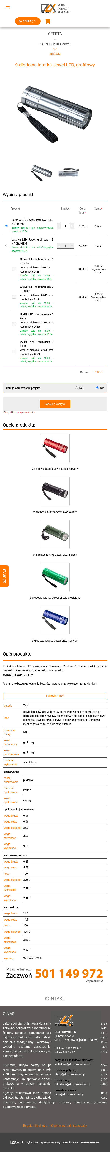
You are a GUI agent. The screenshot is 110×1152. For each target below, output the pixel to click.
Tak (79, 388)
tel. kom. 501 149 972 (68, 1048)
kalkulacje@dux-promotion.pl (72, 1064)
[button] (7, 7)
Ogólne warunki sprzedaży (69, 1126)
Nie (100, 388)
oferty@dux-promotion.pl (70, 1074)
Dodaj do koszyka (55, 404)
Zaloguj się (28, 21)
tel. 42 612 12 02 (65, 1052)
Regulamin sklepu (35, 1126)
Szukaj (4, 576)
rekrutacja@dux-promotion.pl (72, 1084)
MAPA (74, 1040)
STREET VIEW (88, 1040)
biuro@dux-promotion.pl (69, 1094)
